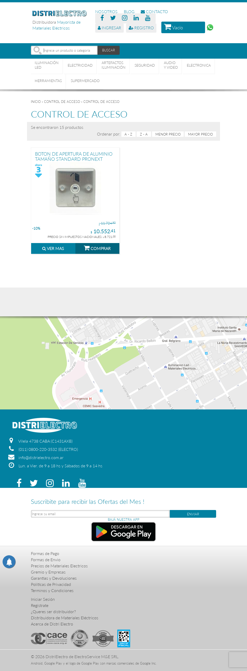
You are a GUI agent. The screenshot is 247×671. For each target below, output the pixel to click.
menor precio (168, 134)
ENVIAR (193, 514)
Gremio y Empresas (48, 571)
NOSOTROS (106, 11)
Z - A (144, 134)
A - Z (128, 134)
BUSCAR (108, 50)
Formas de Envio (45, 559)
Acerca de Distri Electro (52, 623)
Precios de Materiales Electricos (59, 565)
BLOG (129, 11)
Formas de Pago (45, 553)
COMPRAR (97, 248)
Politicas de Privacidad (51, 584)
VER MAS (53, 248)
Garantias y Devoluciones (54, 578)
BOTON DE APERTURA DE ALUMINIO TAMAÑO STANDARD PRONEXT (73, 156)
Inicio (36, 102)
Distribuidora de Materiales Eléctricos (64, 617)
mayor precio (200, 134)
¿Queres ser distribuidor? (53, 611)
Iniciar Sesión (43, 599)
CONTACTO (154, 11)
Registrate (39, 605)
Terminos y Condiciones (52, 590)
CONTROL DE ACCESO (62, 102)
